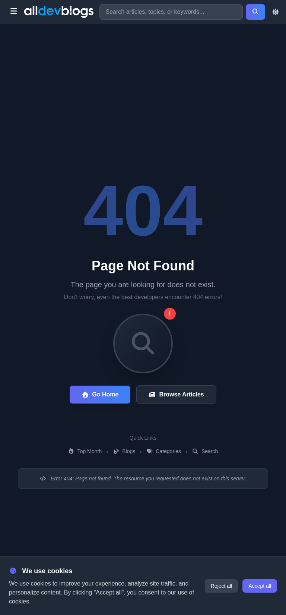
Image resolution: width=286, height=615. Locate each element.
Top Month (85, 451)
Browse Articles (176, 394)
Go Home (100, 394)
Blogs (124, 451)
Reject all (221, 586)
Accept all (259, 586)
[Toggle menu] (13, 11)
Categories (163, 451)
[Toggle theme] (275, 12)
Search (205, 451)
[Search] (255, 12)
